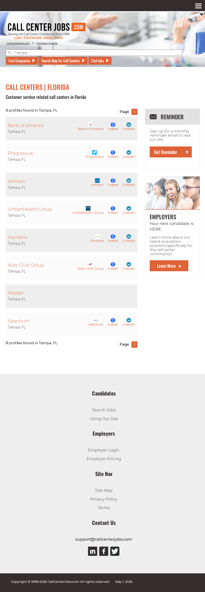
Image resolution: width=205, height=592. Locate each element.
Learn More (166, 265)
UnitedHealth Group (88, 210)
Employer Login (103, 450)
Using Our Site (104, 418)
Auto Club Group (91, 266)
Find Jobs (97, 60)
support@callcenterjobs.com (103, 539)
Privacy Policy (103, 499)
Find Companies (19, 60)
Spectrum (96, 322)
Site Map (103, 490)
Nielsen (16, 293)
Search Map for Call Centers (60, 60)
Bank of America (91, 126)
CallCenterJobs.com (18, 43)
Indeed (113, 126)
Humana (97, 238)
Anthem (97, 182)
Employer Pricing (104, 458)
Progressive (94, 154)
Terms (104, 507)
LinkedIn (128, 126)
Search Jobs (104, 410)
